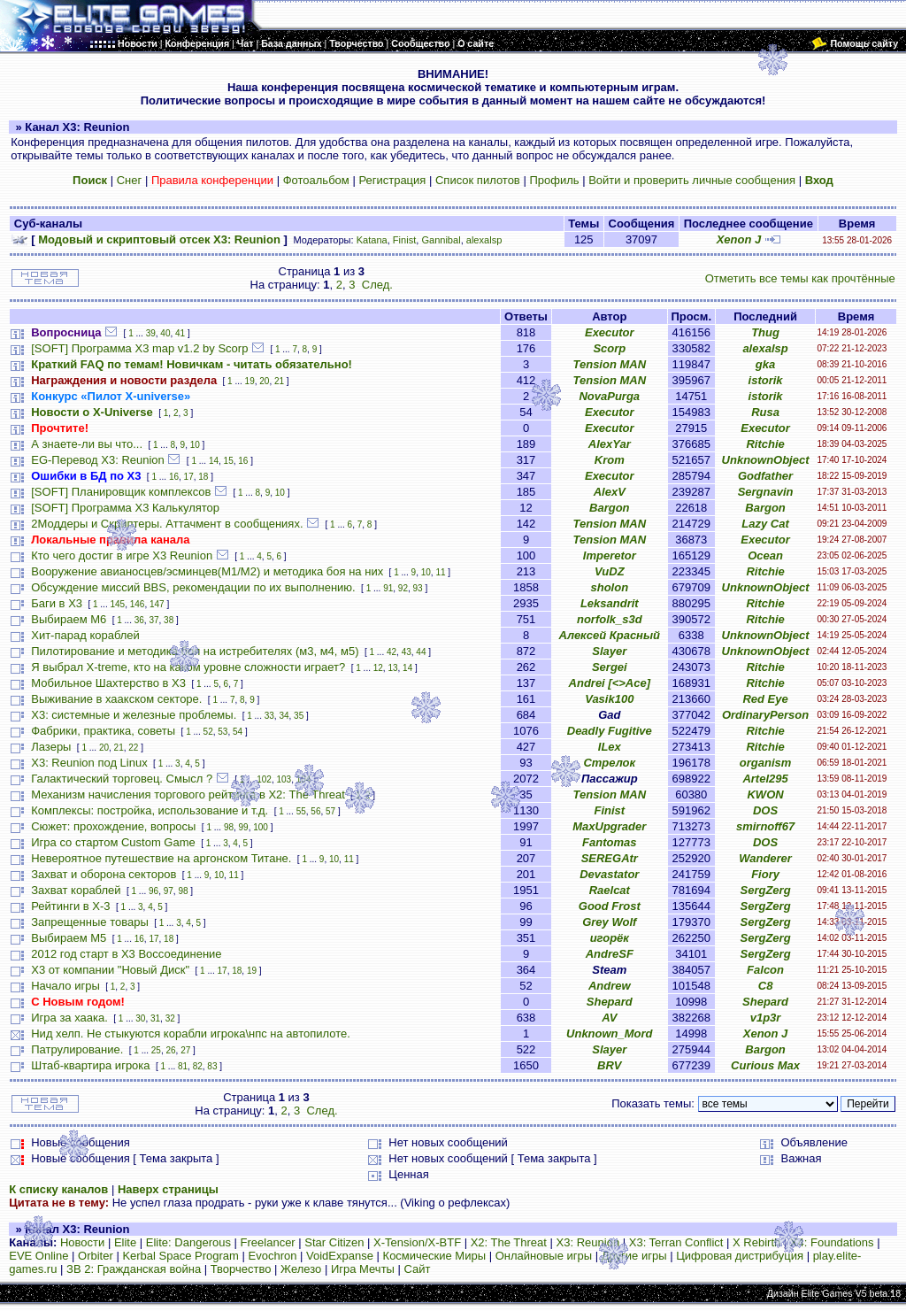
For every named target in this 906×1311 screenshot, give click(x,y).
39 (151, 333)
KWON (765, 794)
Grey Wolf (609, 922)
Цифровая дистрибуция (739, 1255)
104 (303, 779)
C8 (765, 985)
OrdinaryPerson (765, 714)
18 (203, 477)
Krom (610, 460)
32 (170, 1018)
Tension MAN (610, 364)
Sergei (609, 667)
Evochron (273, 1255)
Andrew (609, 985)
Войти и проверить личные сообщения (691, 180)
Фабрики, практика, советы (103, 730)
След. (377, 284)
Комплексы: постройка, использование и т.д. (149, 810)
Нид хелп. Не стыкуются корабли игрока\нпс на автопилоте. (190, 1033)
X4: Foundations (832, 1242)
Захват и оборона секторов (103, 874)
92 (403, 588)
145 (117, 604)
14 (214, 461)
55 (301, 811)
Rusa (765, 412)
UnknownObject (766, 460)
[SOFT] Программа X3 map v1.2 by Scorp (139, 348)
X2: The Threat (509, 1242)
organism (766, 762)
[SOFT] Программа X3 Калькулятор (125, 507)
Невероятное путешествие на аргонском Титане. (161, 858)
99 (244, 827)
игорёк (609, 938)
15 (229, 461)
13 (392, 668)
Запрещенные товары (90, 922)
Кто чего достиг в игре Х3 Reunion (121, 555)
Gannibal (440, 240)
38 (168, 620)
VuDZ (610, 571)
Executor (609, 332)
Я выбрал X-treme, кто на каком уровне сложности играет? (188, 667)
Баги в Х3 (56, 603)
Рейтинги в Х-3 (70, 906)
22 (133, 747)
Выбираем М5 (68, 938)
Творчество (241, 1269)
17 (189, 477)
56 (315, 811)
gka (765, 364)
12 (378, 668)
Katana (372, 240)
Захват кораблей (75, 890)
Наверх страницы (168, 1189)
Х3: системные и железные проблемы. (133, 714)
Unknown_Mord (609, 1033)
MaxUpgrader (609, 826)
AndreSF (609, 953)
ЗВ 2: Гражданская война (133, 1269)
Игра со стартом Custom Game (113, 842)
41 (180, 333)
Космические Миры (434, 1255)
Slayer (609, 651)
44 (421, 652)
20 (264, 381)
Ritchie (765, 444)
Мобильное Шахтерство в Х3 (108, 683)
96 (153, 891)
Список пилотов (477, 180)
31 (155, 1018)
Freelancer (268, 1242)
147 (157, 604)
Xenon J (739, 239)
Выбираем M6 (68, 619)
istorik (766, 380)
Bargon (609, 507)
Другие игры (634, 1255)
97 (168, 891)
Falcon (765, 969)
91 (388, 588)
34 (283, 716)
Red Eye (764, 699)
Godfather (765, 475)
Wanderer (765, 858)
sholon (609, 587)
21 (279, 381)
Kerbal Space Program (180, 1255)
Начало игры (65, 985)
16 (243, 461)
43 (406, 652)
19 (250, 381)
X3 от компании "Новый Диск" (110, 969)
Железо (300, 1269)
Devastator (609, 874)
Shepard (610, 1001)
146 (137, 604)
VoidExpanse (339, 1255)
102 (264, 779)
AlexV (610, 491)
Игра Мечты (363, 1269)
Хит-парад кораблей (85, 635)
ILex (609, 746)
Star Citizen (334, 1242)
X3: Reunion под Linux (89, 762)
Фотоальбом (316, 180)
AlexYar (609, 444)
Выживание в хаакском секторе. (116, 699)
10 (195, 445)
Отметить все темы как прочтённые (800, 278)
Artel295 (764, 778)
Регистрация (392, 180)
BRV (609, 1065)
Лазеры (51, 746)
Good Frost (610, 906)
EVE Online (38, 1255)
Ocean (765, 555)
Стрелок (609, 762)
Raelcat (609, 890)
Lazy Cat (764, 523)
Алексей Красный (609, 635)
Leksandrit (609, 603)
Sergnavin (766, 491)
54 (237, 731)
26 (170, 1050)
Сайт (417, 1269)
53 (222, 731)
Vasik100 (609, 699)
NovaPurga (609, 396)
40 (165, 333)
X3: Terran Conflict (676, 1242)
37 (153, 620)
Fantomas (609, 842)
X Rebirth (756, 1242)
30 (140, 1018)
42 (391, 652)
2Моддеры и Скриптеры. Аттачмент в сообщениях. (167, 523)
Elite (125, 1242)
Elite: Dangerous (188, 1242)
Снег (129, 180)
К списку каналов (58, 1189)
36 (139, 620)
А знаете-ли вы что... (86, 444)
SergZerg (766, 890)
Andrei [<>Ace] (609, 683)
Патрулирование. (77, 1049)
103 (284, 779)
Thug (765, 332)
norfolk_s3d (609, 619)
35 (298, 716)
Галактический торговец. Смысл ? (121, 778)
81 (183, 1066)
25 (156, 1050)
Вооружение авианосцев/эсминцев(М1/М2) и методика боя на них (207, 571)
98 (229, 827)
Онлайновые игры (543, 1255)
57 (330, 811)
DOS (765, 810)
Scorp (609, 348)
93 (418, 588)
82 (198, 1066)
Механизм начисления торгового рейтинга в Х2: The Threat (188, 794)
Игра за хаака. (69, 1017)
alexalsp (484, 240)
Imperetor (609, 555)
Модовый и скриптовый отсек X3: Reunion (159, 239)
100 (260, 827)
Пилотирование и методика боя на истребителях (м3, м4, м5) (194, 651)
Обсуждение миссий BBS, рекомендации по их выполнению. (193, 587)
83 (212, 1066)
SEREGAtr (609, 858)
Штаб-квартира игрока (90, 1065)
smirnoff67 (765, 826)
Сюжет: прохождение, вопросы (113, 826)
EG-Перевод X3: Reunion (98, 460)
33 (269, 716)
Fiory (765, 874)
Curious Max (765, 1065)
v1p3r (765, 1017)
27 (185, 1050)
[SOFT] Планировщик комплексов (121, 491)
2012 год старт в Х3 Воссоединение (126, 953)
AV (609, 1017)
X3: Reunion (588, 1242)
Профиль (554, 180)
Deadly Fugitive (609, 730)
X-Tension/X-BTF (417, 1242)
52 (208, 731)
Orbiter (95, 1255)
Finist (404, 240)
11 (440, 572)
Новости (82, 1242)
